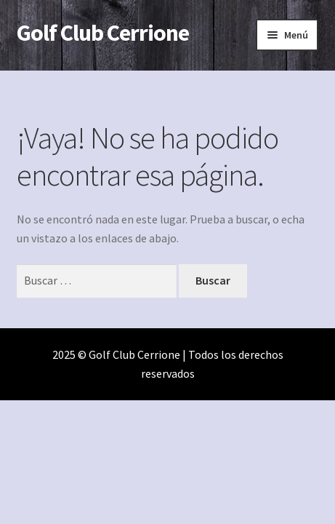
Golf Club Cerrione (103, 32)
